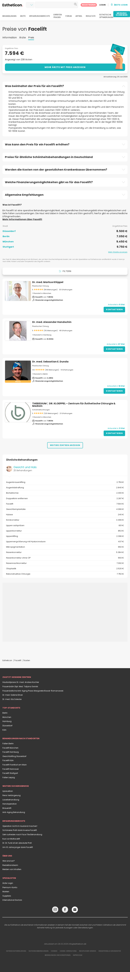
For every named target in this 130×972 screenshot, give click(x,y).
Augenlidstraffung (65, 487)
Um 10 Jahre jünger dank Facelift (17, 847)
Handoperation (9, 804)
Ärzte (22, 37)
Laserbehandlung (10, 799)
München (6, 717)
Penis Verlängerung (11, 795)
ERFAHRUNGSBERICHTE (39, 16)
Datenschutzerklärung (16, 951)
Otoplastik (65, 568)
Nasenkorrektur (65, 552)
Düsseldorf (7, 725)
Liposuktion (7, 791)
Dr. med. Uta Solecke (11, 699)
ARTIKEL (78, 16)
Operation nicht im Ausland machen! (19, 826)
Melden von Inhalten (11, 869)
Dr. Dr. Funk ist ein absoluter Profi (17, 843)
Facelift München (10, 748)
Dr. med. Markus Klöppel (47, 282)
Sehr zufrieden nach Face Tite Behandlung (22, 834)
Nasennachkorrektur (65, 563)
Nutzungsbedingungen (38, 951)
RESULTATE (91, 16)
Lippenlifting (65, 536)
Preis (31, 37)
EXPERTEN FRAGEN (58, 16)
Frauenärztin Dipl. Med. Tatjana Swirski (20, 686)
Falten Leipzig (8, 777)
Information (9, 37)
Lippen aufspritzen (65, 525)
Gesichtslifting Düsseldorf (14, 756)
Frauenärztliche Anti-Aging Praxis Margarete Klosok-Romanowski (32, 690)
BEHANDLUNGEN (9, 16)
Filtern (65, 271)
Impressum (77, 955)
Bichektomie (65, 493)
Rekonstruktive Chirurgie (65, 574)
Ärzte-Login (7, 883)
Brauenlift (6, 808)
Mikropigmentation (65, 547)
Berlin (5, 713)
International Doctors (12, 900)
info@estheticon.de (77, 944)
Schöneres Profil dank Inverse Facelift (19, 830)
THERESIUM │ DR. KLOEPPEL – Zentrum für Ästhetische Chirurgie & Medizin (73, 405)
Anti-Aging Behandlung (13, 812)
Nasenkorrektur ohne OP (65, 557)
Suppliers (6, 896)
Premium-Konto (9, 887)
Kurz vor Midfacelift (11, 838)
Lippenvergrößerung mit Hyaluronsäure (65, 541)
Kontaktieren (114, 309)
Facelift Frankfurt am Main (14, 764)
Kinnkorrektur (65, 520)
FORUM (68, 16)
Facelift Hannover (10, 769)
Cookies (54, 951)
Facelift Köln (8, 760)
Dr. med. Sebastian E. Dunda (50, 361)
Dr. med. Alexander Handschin (51, 322)
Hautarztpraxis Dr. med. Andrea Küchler (20, 682)
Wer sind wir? (8, 861)
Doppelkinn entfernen (65, 498)
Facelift (65, 503)
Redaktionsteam (10, 865)
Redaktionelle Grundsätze (110, 951)
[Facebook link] (65, 910)
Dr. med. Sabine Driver (12, 695)
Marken (5, 891)
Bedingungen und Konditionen (58, 955)
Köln (4, 730)
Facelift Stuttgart (10, 773)
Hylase (65, 514)
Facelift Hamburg (10, 752)
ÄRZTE (23, 16)
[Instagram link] (55, 910)
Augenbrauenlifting (65, 482)
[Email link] (75, 910)
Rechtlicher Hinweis (87, 951)
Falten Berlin (8, 743)
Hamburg (6, 721)
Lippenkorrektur (65, 530)
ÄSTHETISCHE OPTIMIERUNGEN (106, 16)
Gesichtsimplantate (65, 509)
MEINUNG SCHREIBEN (122, 14)
